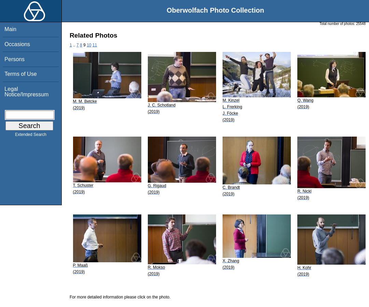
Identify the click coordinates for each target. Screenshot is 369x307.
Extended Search (30, 136)
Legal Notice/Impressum (26, 91)
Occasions (17, 44)
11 (95, 45)
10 (89, 45)
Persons (14, 59)
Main (10, 29)
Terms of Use (20, 74)
